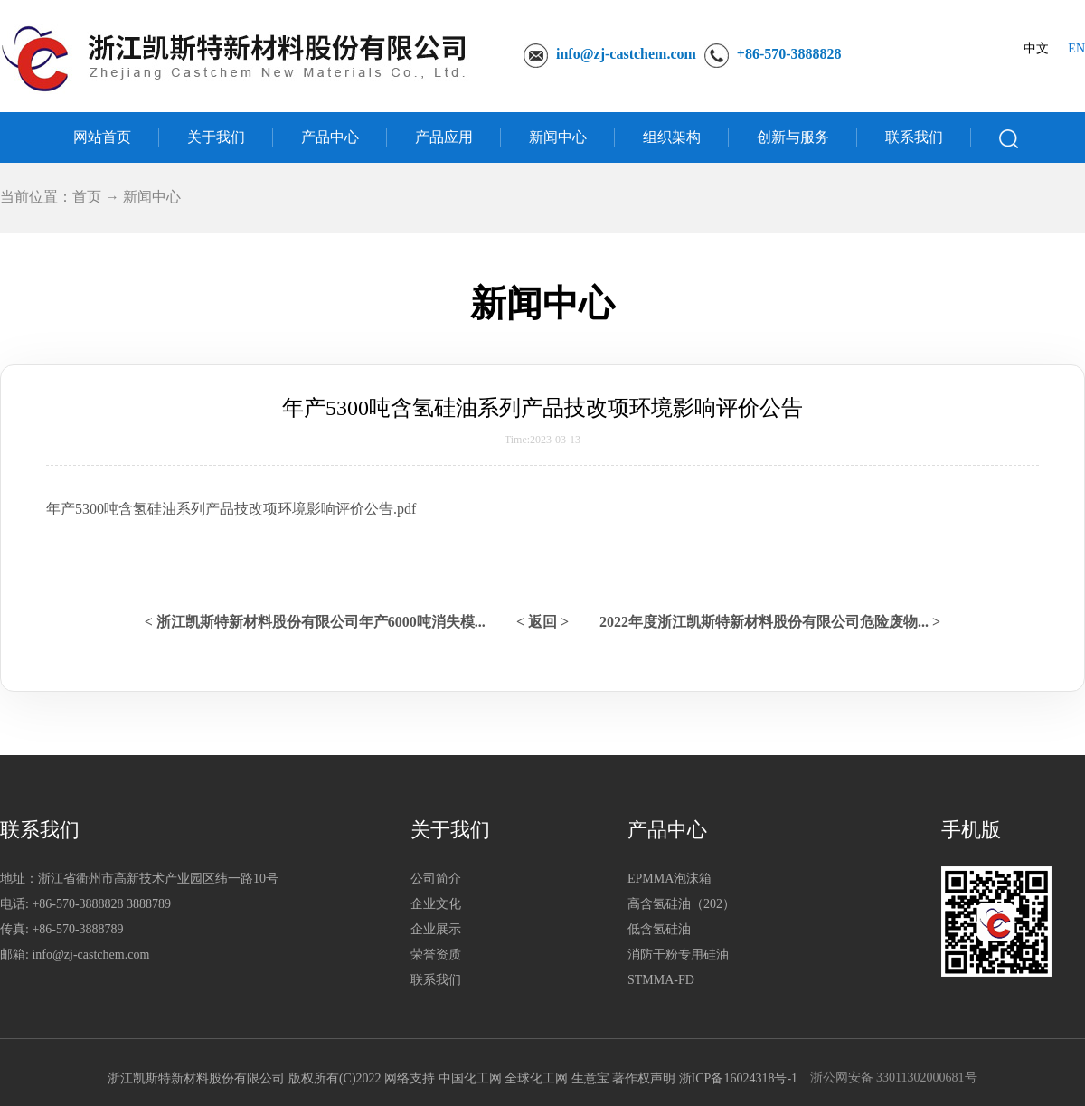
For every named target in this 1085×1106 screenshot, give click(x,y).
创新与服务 (793, 137)
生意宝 (590, 1078)
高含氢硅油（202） (681, 904)
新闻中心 (558, 137)
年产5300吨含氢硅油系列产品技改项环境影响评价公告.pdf (231, 508)
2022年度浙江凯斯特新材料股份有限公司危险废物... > (769, 621)
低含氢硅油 (659, 929)
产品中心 (330, 137)
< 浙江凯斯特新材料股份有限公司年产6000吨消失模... (315, 621)
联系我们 (914, 137)
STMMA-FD (660, 980)
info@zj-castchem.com (626, 53)
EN (1076, 48)
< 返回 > (542, 621)
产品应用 (444, 137)
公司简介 (435, 878)
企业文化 (435, 904)
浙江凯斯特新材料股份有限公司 (196, 1078)
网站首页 (102, 137)
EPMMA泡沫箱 (669, 878)
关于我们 (216, 137)
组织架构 (672, 137)
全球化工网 (536, 1078)
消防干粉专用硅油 (678, 954)
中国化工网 (470, 1078)
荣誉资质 (435, 954)
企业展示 (435, 929)
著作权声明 (643, 1078)
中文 (1036, 48)
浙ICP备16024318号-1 (738, 1078)
